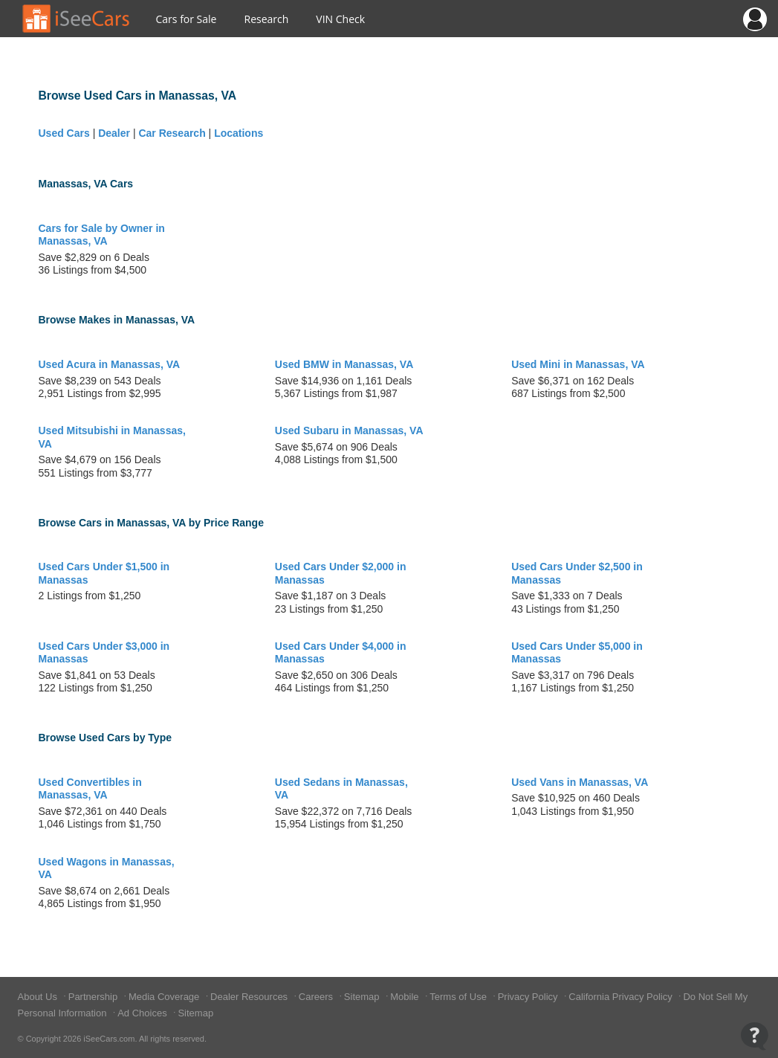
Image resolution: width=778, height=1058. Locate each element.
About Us (39, 996)
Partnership (94, 996)
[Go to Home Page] (77, 18)
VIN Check (340, 19)
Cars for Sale (186, 19)
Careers (317, 996)
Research (266, 19)
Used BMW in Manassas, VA (344, 364)
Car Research (171, 133)
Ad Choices (143, 1013)
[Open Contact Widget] (754, 1036)
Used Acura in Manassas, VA (110, 364)
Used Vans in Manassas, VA (579, 782)
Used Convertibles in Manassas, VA (90, 788)
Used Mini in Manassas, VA (577, 364)
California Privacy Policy (621, 996)
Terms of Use (459, 996)
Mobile (405, 996)
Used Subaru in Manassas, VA (349, 430)
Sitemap (363, 996)
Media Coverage (165, 996)
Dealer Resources (250, 996)
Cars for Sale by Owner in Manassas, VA (102, 235)
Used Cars (64, 133)
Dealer (114, 133)
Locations (238, 133)
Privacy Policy (529, 996)
